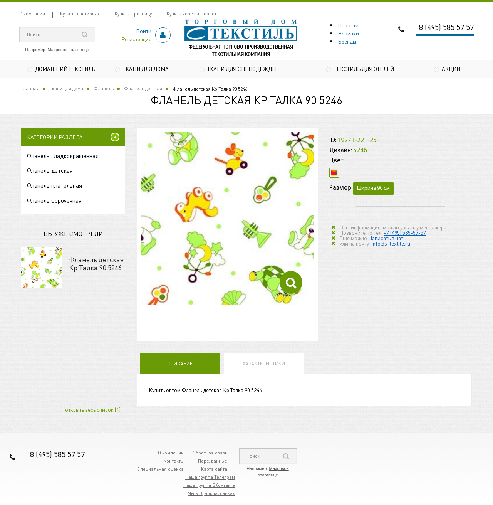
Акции (451, 68)
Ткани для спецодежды (242, 68)
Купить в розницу (133, 14)
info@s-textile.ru (391, 243)
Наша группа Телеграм (210, 478)
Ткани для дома (146, 68)
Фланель (104, 89)
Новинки (348, 33)
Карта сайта (214, 470)
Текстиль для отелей (364, 68)
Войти (143, 30)
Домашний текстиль (65, 68)
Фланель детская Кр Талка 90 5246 (96, 264)
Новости (348, 25)
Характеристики (264, 364)
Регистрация (136, 38)
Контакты (174, 462)
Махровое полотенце (68, 49)
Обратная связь (210, 453)
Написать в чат (385, 238)
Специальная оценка (160, 470)
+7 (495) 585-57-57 (405, 232)
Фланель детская (143, 89)
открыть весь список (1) (93, 410)
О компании (32, 14)
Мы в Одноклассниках (211, 494)
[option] (227, 219)
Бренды (347, 41)
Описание (180, 364)
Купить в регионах (80, 14)
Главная (30, 89)
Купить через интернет (191, 14)
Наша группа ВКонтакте (209, 486)
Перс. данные (212, 462)
